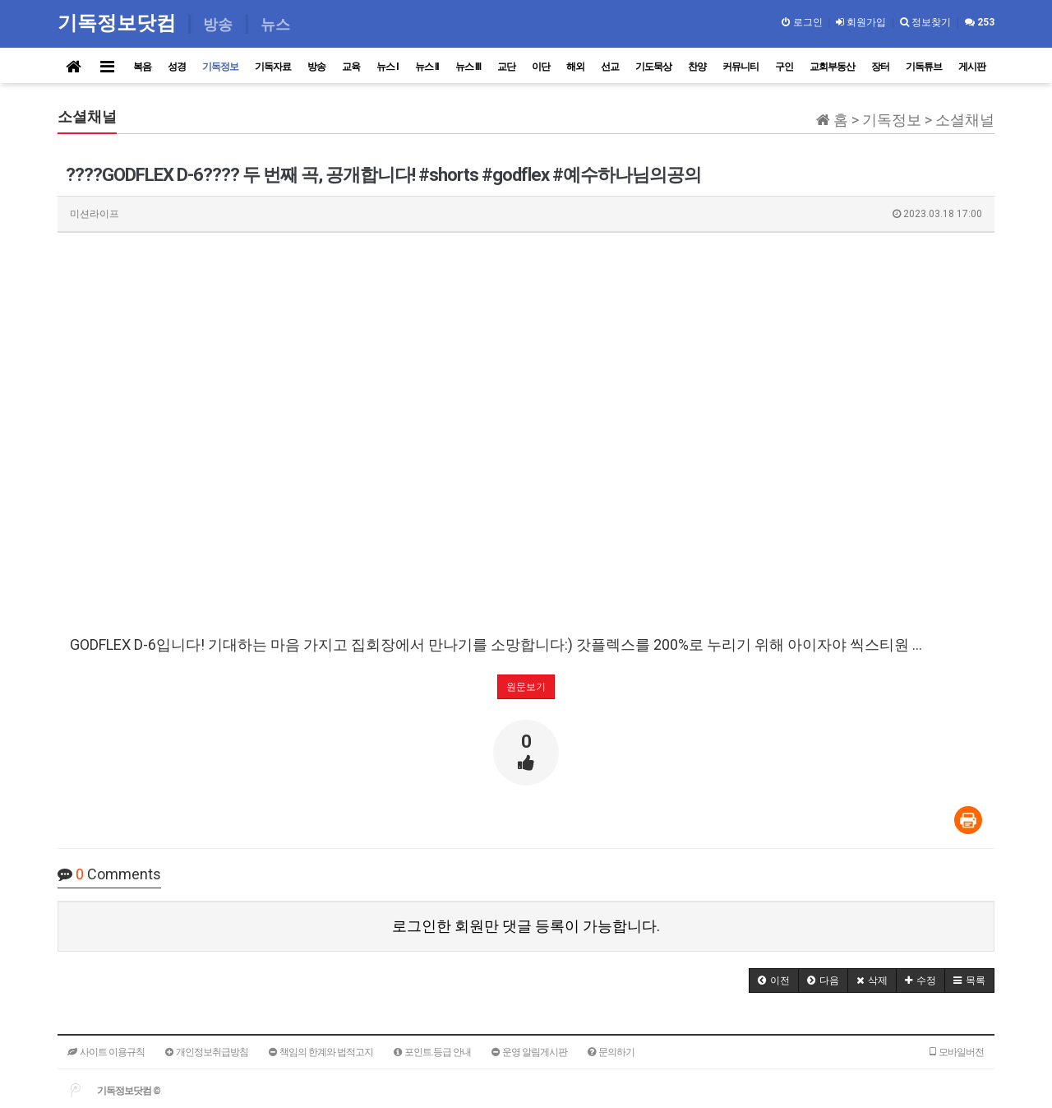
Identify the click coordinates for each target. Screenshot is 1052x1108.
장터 (880, 66)
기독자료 (273, 66)
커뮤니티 (740, 66)
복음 (142, 66)
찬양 (697, 66)
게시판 (971, 66)
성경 (177, 66)
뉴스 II (427, 66)
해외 (575, 66)
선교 (610, 66)
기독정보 (220, 66)
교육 (351, 66)
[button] (774, 980)
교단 (506, 66)
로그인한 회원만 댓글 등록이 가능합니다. (526, 925)
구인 (784, 66)
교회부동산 (832, 66)
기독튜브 (924, 66)
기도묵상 (653, 66)
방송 (316, 66)
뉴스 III (468, 66)
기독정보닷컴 (120, 23)
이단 (541, 66)
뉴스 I (387, 66)
